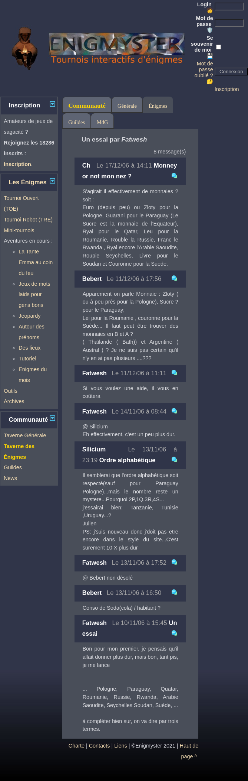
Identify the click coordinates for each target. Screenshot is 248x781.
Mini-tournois (19, 230)
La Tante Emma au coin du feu (36, 262)
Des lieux (29, 348)
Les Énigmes (28, 182)
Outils (10, 391)
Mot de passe (204, 24)
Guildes (13, 467)
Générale (127, 106)
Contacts (99, 746)
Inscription (227, 89)
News (10, 478)
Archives (14, 401)
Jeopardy (29, 316)
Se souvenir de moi (202, 47)
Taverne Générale (25, 435)
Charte (77, 746)
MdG (102, 122)
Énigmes (158, 106)
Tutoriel (27, 359)
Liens (120, 746)
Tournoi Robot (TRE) (28, 220)
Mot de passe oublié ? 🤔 (203, 72)
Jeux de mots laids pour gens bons (34, 294)
